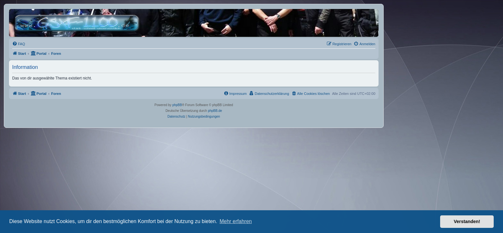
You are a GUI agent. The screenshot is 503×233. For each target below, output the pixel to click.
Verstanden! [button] (467, 221)
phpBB (177, 105)
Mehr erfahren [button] (235, 221)
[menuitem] (18, 44)
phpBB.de (215, 110)
